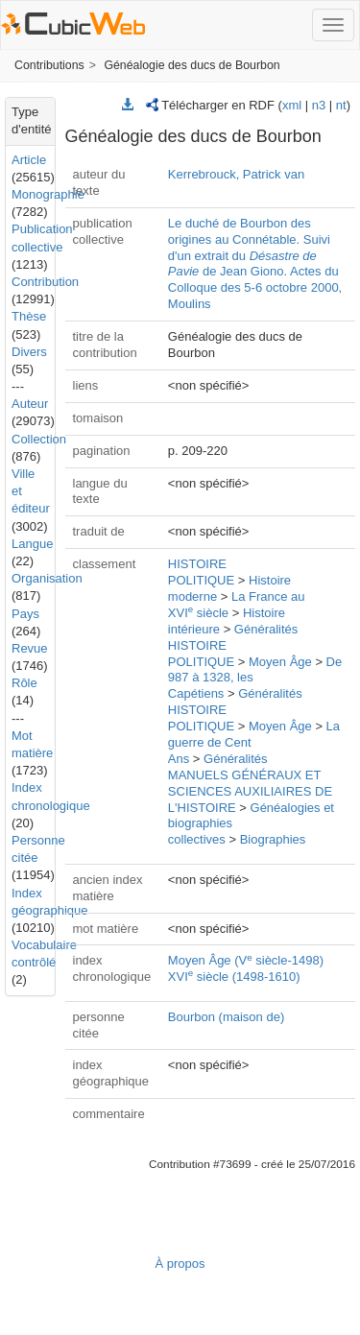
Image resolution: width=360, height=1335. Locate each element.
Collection (39, 439)
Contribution (45, 281)
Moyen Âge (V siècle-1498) (246, 960)
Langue (32, 543)
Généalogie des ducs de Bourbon (191, 65)
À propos (179, 1263)
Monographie (48, 194)
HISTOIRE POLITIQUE (201, 572)
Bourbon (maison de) (226, 1017)
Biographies (273, 839)
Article (29, 160)
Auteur (30, 403)
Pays (25, 614)
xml (291, 105)
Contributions (49, 65)
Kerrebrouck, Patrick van (236, 174)
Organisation (47, 578)
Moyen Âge (280, 662)
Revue (30, 648)
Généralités (266, 629)
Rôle (24, 683)
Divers (29, 352)
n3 (318, 105)
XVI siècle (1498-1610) (234, 976)
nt (341, 105)
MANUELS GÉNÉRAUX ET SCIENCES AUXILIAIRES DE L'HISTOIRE (250, 791)
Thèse (29, 316)
